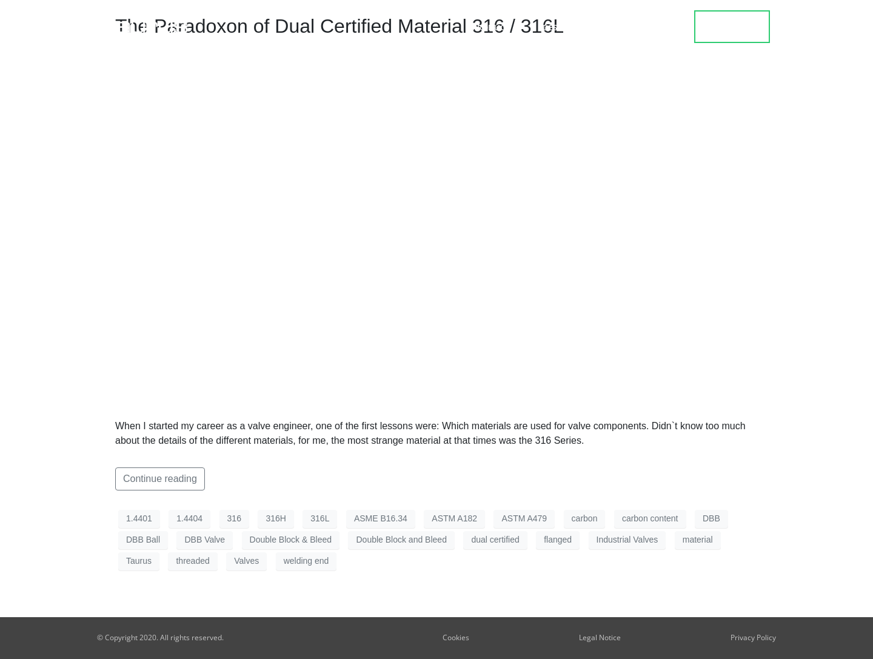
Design (560, 27)
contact (733, 26)
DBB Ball (143, 539)
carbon (585, 518)
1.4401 (139, 518)
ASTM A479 (524, 518)
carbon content (650, 518)
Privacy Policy (753, 637)
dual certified (495, 539)
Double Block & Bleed (291, 539)
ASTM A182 (454, 518)
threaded (192, 561)
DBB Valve (204, 539)
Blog (615, 27)
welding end (306, 561)
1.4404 (189, 518)
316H (276, 518)
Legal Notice (600, 637)
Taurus (139, 561)
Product (493, 27)
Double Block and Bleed (401, 539)
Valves (246, 561)
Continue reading (160, 478)
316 (234, 518)
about (666, 27)
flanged (558, 539)
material (698, 539)
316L (319, 518)
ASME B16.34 (380, 518)
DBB (711, 518)
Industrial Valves (627, 539)
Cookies (456, 637)
